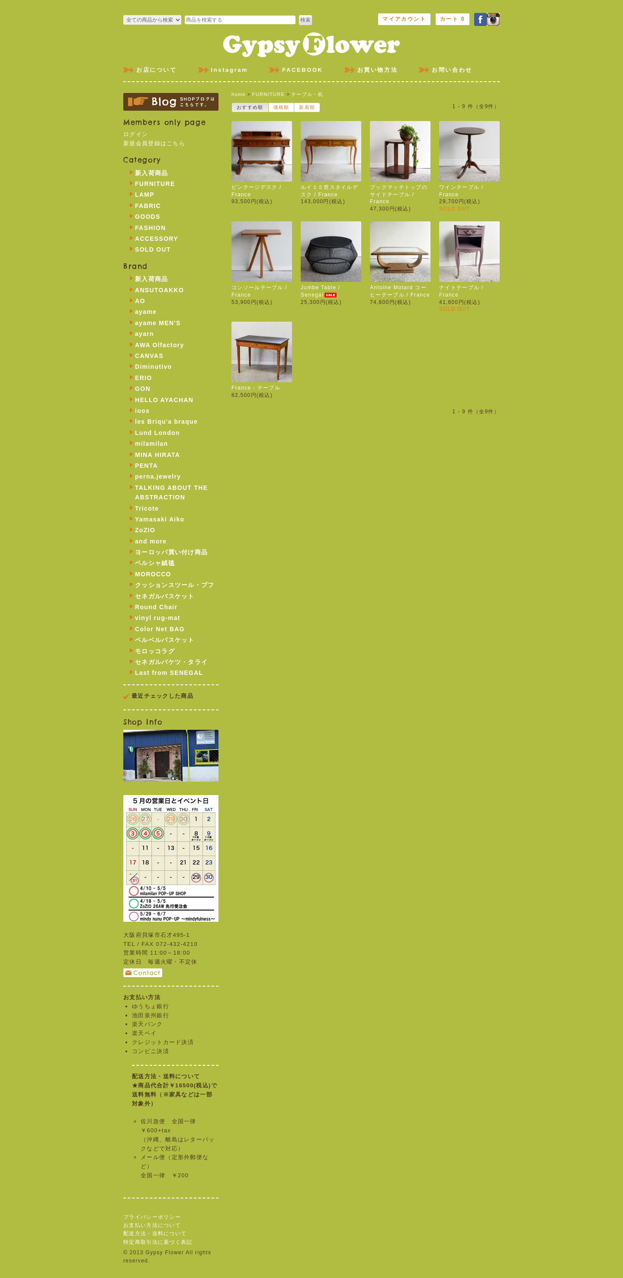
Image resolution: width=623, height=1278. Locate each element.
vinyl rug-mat (157, 617)
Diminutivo (153, 366)
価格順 (281, 107)
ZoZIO (145, 530)
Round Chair (156, 607)
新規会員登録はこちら (154, 143)
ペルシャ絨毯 (155, 562)
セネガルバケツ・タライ (171, 661)
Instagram (229, 70)
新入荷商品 (151, 172)
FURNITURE (268, 94)
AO (140, 300)
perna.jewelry (158, 476)
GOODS (148, 216)
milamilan (151, 443)
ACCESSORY (156, 238)
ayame (146, 311)
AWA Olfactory (159, 345)
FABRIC (148, 205)
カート (452, 19)
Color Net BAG (160, 629)
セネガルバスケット (165, 596)
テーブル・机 (307, 94)
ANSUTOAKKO (159, 290)
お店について (156, 70)
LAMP (144, 194)
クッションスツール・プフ (175, 584)
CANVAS (149, 355)
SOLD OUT (153, 249)
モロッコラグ (155, 651)
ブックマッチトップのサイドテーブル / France (398, 194)
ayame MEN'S (158, 323)
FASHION (150, 227)
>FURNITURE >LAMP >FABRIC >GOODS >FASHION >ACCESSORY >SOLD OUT (152, 20)
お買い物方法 (377, 70)
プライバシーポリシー (152, 1217)
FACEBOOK (302, 70)
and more (151, 541)
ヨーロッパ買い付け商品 (171, 552)
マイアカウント (404, 19)
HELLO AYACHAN (164, 399)
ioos (142, 410)
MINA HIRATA (157, 454)
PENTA (146, 465)
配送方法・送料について (154, 1233)
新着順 (307, 107)
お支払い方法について (152, 1225)
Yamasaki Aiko (159, 519)
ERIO (143, 377)
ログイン (135, 134)
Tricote (147, 508)
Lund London (157, 432)
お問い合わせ (452, 70)
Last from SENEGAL (169, 672)
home (238, 94)
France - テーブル (255, 388)
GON (143, 388)
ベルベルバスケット (165, 639)
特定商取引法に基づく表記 (158, 1242)
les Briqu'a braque (166, 421)
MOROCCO (153, 574)
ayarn (144, 333)
